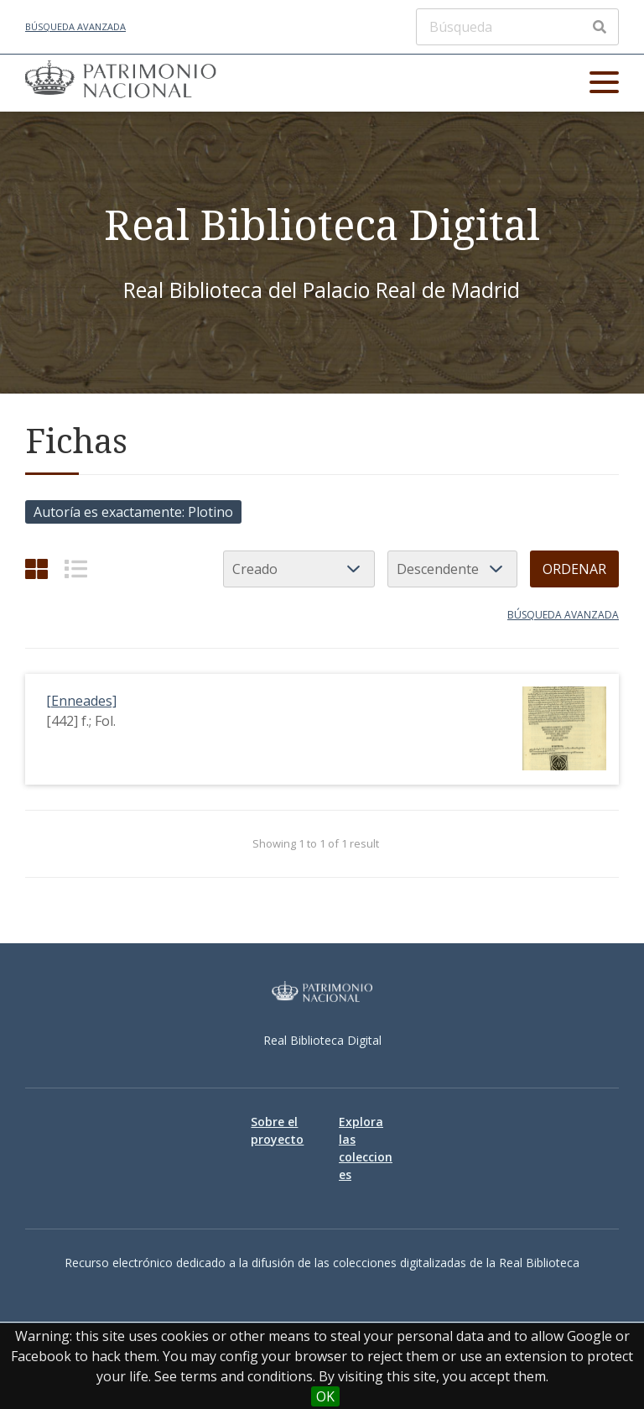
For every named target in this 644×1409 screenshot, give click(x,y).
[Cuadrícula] (36, 568)
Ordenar (574, 569)
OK (325, 1396)
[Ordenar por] (299, 569)
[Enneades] (81, 700)
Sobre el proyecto (277, 1130)
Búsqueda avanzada (75, 26)
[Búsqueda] (517, 26)
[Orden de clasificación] (452, 569)
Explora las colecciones (365, 1148)
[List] (76, 568)
